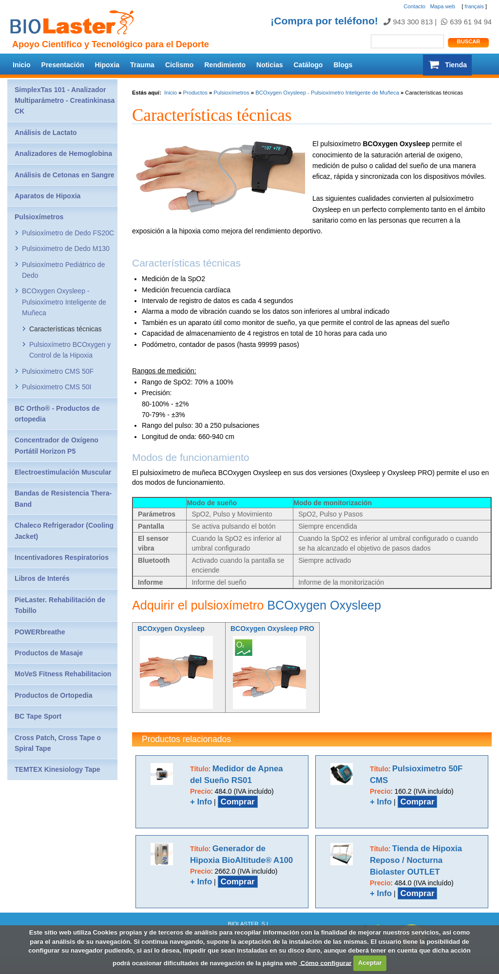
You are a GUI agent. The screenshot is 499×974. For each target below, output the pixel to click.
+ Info (201, 801)
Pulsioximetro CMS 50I (56, 387)
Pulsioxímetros (231, 92)
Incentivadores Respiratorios (62, 557)
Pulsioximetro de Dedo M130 (66, 248)
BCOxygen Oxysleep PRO (272, 628)
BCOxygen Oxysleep (324, 605)
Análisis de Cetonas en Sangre (65, 175)
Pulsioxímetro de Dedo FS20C (68, 233)
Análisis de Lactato (46, 132)
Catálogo (308, 65)
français (474, 6)
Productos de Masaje (49, 653)
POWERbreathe (40, 632)
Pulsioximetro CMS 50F (58, 371)
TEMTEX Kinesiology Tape (57, 769)
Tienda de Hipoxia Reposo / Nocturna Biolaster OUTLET (416, 860)
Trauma (142, 65)
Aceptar (370, 962)
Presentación (62, 65)
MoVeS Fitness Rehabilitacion (63, 674)
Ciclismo (179, 65)
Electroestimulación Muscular (63, 472)
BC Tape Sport (38, 716)
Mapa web (442, 6)
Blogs (342, 65)
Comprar (238, 801)
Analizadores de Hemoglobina (63, 153)
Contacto (414, 6)
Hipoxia (107, 65)
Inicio (22, 65)
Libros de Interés (42, 578)
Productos (195, 92)
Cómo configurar (325, 962)
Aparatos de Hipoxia (47, 196)
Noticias (269, 65)
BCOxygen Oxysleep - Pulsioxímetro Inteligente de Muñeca (327, 92)
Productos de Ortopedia (53, 695)
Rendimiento (225, 65)
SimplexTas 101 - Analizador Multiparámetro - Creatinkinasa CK (65, 100)
